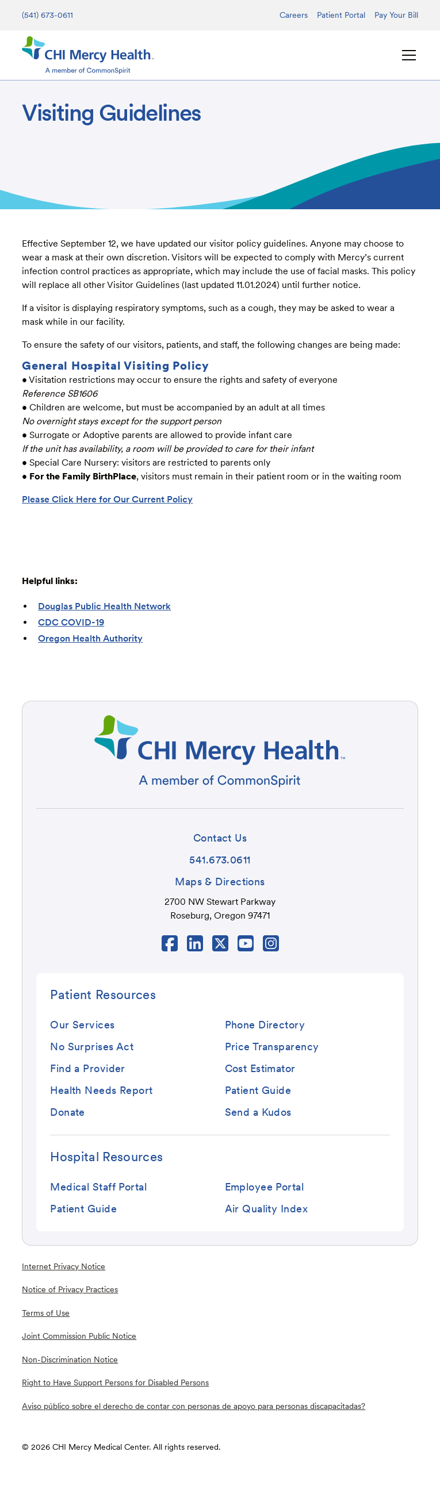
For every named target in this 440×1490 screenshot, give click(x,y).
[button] (406, 55)
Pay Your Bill (396, 15)
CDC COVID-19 (71, 622)
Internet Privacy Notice (63, 1266)
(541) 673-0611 (47, 15)
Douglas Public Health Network (104, 606)
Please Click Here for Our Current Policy (107, 499)
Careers (294, 15)
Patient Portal (341, 15)
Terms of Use (46, 1313)
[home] (88, 55)
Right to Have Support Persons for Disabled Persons (115, 1382)
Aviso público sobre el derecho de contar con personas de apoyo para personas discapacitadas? (193, 1406)
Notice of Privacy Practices (70, 1289)
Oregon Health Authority (90, 638)
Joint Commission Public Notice (79, 1336)
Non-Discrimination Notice (70, 1359)
